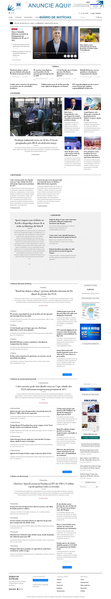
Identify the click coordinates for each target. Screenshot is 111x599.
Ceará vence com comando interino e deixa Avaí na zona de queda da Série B (62, 236)
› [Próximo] (75, 60)
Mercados (84, 588)
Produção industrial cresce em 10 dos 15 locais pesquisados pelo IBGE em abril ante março (36, 141)
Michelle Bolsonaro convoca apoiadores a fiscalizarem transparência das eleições (89, 72)
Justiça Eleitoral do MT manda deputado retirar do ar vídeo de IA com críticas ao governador (67, 353)
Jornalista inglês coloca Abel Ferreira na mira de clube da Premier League (88, 237)
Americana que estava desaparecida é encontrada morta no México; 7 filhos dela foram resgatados (49, 182)
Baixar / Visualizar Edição (90, 437)
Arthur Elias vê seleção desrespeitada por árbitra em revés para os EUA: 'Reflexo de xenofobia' (89, 267)
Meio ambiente (85, 585)
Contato (38, 17)
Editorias (18, 17)
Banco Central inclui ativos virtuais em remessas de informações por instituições (66, 526)
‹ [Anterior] (72, 60)
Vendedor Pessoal (79, 597)
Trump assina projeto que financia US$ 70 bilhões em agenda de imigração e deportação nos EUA (66, 411)
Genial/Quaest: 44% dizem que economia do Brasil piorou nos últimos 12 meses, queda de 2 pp (92, 116)
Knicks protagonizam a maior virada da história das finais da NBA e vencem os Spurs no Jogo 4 (90, 453)
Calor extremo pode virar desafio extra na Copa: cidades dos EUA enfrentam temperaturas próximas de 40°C (22, 183)
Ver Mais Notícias (67, 374)
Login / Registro (95, 13)
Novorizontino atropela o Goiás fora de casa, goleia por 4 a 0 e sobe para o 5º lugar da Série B (88, 222)
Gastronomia (61, 591)
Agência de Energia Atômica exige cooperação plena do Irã (30, 453)
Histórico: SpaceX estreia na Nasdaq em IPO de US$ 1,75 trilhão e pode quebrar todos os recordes (44, 485)
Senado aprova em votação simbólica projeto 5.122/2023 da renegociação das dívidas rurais (67, 546)
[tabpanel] (29, 240)
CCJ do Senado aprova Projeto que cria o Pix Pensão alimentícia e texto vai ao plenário (67, 73)
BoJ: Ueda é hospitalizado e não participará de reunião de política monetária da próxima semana (72, 116)
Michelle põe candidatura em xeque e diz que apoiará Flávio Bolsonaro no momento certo (22, 53)
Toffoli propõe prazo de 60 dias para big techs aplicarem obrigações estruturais (55, 85)
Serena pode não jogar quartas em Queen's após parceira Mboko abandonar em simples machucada (89, 252)
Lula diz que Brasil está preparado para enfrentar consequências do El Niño (39, 23)
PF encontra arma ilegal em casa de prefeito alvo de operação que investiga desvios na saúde (43, 73)
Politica (83, 591)
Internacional (84, 582)
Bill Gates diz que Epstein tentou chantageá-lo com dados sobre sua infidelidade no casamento (66, 452)
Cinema (59, 579)
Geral (82, 579)
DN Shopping (28, 17)
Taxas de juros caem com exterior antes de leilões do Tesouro (72, 153)
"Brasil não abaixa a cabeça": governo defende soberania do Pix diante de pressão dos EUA (20, 72)
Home (11, 17)
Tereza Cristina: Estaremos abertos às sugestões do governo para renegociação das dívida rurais (30, 522)
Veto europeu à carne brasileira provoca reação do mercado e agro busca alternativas (92, 154)
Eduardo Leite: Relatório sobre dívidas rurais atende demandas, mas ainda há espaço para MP (32, 536)
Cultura (59, 582)
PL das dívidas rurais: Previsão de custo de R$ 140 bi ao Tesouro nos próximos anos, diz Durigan (66, 507)
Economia (60, 585)
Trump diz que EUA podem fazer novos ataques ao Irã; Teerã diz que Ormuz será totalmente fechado (82, 183)
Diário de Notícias (55, 17)
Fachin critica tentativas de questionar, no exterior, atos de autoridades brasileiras (23, 86)
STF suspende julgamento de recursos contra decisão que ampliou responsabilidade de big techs (85, 86)
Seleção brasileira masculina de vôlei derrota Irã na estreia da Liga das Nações (62, 251)
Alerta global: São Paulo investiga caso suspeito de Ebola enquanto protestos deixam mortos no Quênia (90, 469)
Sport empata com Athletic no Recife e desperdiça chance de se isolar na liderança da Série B (30, 223)
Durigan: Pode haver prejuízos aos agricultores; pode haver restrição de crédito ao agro (30, 550)
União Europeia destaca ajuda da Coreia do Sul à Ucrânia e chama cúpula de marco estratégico (81, 199)
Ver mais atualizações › (16, 59)
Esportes (59, 588)
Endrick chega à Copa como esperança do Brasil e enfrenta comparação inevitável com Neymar (62, 221)
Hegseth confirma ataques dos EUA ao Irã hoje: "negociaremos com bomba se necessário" (67, 432)
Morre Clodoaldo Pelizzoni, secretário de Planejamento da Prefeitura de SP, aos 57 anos (20, 36)
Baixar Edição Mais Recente (40, 580)
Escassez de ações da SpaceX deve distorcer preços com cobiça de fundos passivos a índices (31, 507)
